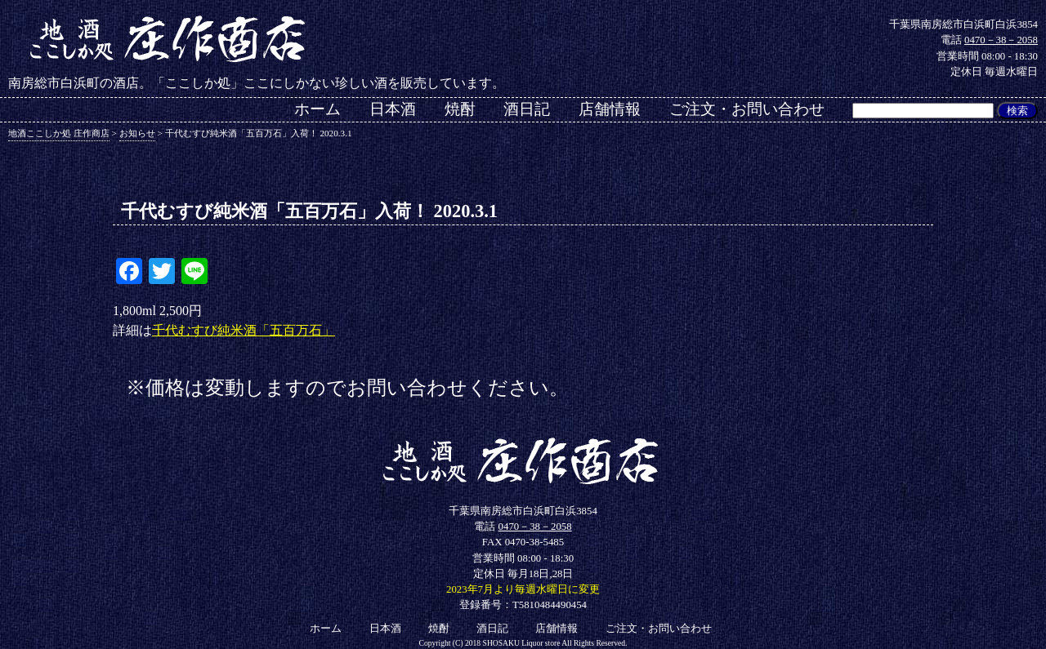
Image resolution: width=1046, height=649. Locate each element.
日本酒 (392, 109)
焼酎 (460, 109)
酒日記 (526, 109)
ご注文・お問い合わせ (747, 109)
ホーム (317, 109)
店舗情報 (610, 109)
